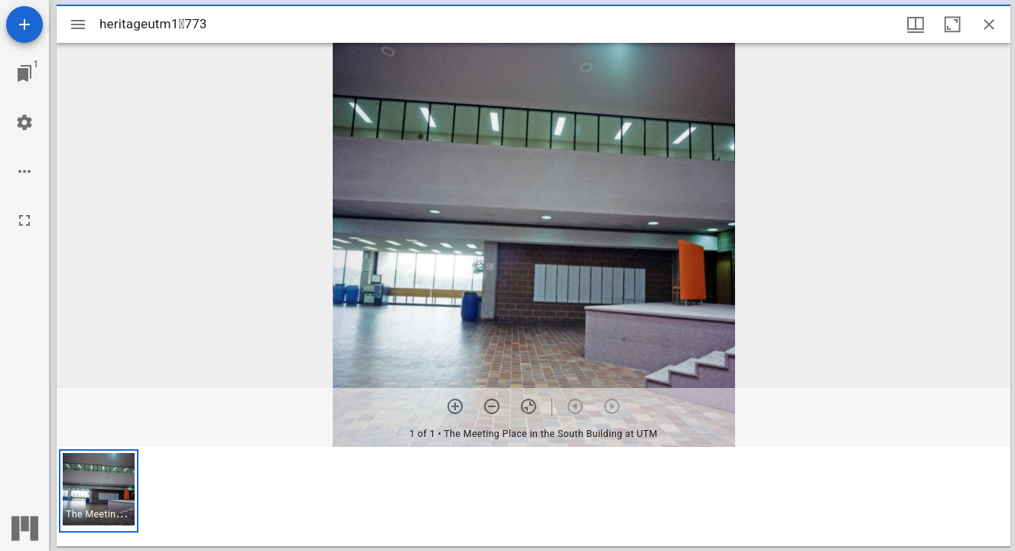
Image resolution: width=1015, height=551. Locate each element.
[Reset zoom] (528, 406)
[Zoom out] (491, 406)
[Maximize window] (952, 24)
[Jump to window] (24, 73)
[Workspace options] (24, 171)
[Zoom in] (455, 406)
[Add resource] (24, 24)
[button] (99, 491)
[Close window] (989, 24)
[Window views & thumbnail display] (915, 24)
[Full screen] (24, 220)
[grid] (533, 496)
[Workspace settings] (24, 122)
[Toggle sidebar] (78, 24)
